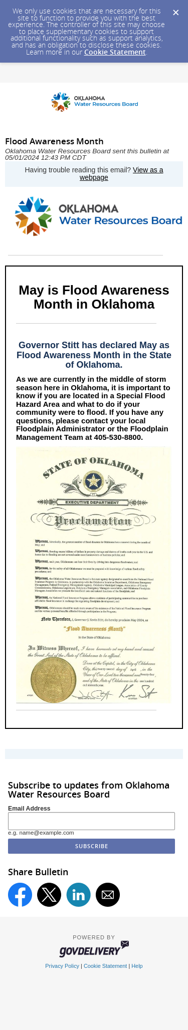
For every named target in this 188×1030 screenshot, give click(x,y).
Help (136, 966)
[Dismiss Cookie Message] (175, 9)
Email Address (29, 808)
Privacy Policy (62, 966)
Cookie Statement (115, 52)
